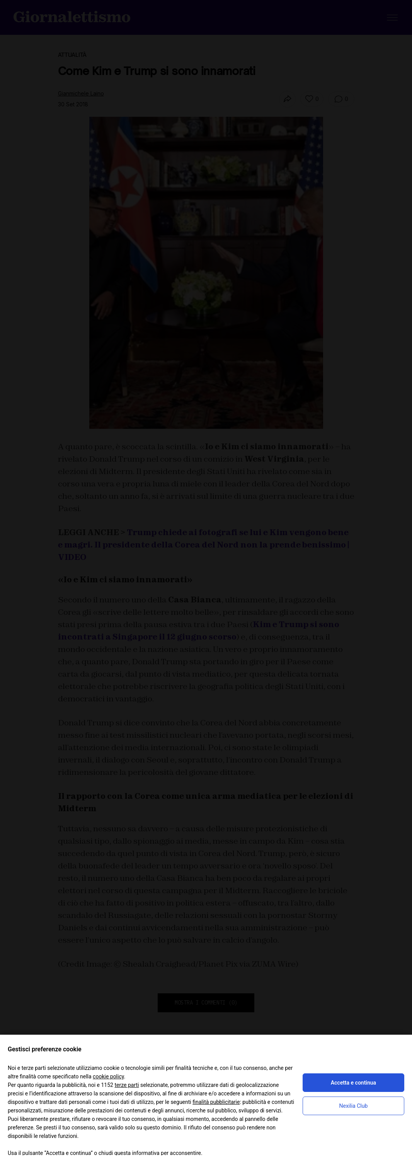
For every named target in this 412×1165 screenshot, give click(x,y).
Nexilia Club (353, 1106)
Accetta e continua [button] (353, 1083)
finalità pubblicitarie (216, 1102)
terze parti (126, 1085)
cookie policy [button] (108, 1076)
